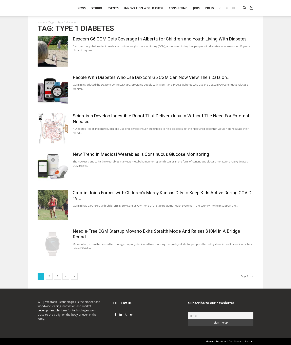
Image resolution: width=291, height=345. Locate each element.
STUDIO (96, 8)
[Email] (220, 315)
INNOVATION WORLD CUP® (143, 8)
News (81, 8)
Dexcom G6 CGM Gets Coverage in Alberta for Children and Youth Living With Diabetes (160, 38)
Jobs (196, 8)
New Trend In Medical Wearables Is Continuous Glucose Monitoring (141, 154)
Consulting (178, 8)
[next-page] (74, 276)
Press (209, 8)
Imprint (249, 341)
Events (113, 8)
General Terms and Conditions (223, 341)
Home (41, 22)
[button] (244, 8)
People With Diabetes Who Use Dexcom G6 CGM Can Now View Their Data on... (152, 77)
